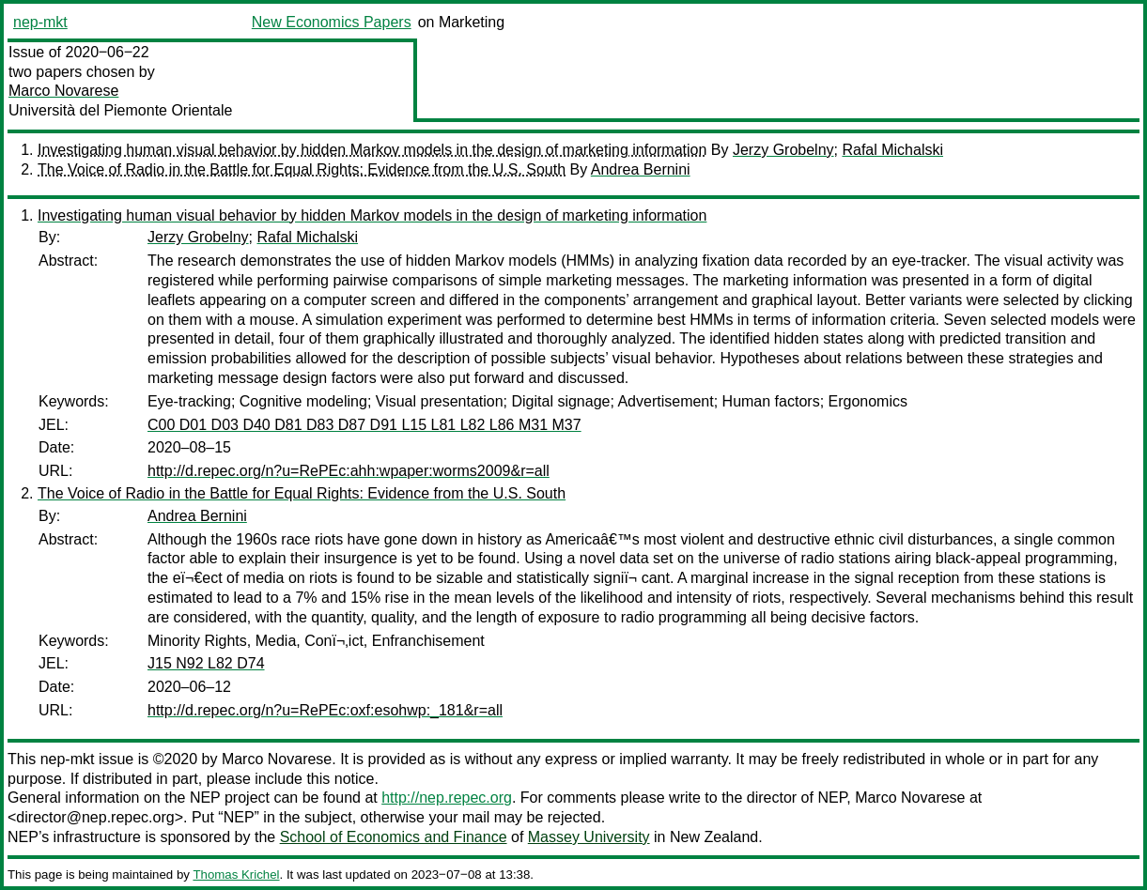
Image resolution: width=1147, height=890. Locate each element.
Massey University (589, 837)
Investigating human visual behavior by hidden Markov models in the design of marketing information (372, 150)
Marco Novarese (63, 91)
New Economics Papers (331, 22)
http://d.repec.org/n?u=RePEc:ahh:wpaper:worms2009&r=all (348, 471)
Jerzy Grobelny (783, 150)
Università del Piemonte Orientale (120, 110)
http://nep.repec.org (446, 798)
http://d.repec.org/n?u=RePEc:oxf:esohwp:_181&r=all (325, 710)
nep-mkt (40, 22)
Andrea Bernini (640, 169)
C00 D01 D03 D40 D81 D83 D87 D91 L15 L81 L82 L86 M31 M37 (364, 425)
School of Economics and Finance (393, 837)
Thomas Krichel (236, 874)
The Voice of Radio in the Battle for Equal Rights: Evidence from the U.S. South (302, 169)
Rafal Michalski (892, 150)
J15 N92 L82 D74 (206, 663)
